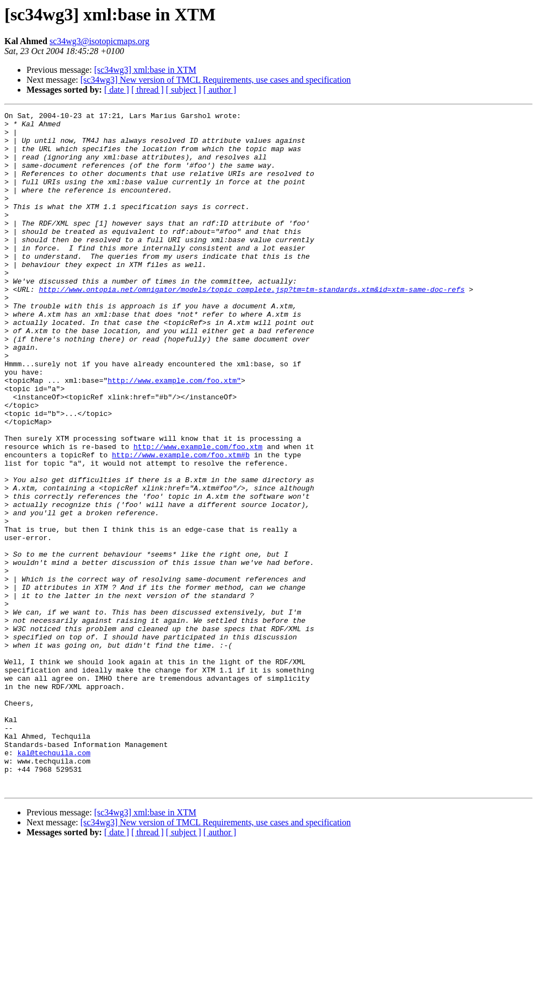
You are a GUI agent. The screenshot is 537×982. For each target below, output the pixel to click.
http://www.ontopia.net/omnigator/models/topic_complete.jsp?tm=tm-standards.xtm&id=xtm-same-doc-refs (251, 325)
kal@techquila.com (53, 882)
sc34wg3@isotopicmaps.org (99, 41)
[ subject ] (183, 89)
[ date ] (116, 89)
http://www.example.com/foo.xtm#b (181, 524)
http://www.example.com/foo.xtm (197, 514)
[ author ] (220, 89)
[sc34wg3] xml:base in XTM (145, 69)
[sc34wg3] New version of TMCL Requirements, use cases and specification (215, 79)
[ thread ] (147, 89)
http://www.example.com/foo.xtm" (174, 435)
